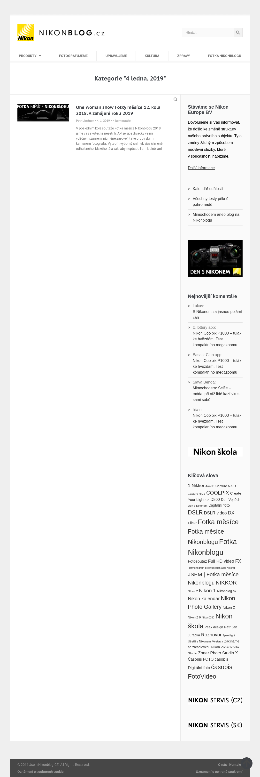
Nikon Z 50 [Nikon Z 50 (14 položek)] (208, 617)
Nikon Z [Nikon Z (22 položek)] (229, 607)
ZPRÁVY (183, 56)
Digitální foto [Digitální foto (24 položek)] (219, 505)
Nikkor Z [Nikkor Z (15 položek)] (193, 591)
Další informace (201, 168)
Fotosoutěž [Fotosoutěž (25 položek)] (197, 561)
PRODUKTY (30, 56)
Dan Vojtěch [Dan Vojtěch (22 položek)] (230, 500)
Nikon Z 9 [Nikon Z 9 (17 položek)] (194, 617)
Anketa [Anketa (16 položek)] (210, 486)
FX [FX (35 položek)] (238, 561)
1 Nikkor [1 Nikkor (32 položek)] (196, 485)
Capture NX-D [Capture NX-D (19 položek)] (225, 486)
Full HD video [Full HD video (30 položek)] (221, 561)
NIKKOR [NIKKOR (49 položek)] (226, 582)
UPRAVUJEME (116, 56)
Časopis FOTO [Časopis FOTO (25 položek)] (201, 659)
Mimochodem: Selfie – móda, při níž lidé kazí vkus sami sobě (216, 394)
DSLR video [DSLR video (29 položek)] (215, 513)
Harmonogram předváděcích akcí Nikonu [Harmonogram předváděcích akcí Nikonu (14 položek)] (211, 567)
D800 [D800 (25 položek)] (215, 499)
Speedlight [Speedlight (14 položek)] (229, 635)
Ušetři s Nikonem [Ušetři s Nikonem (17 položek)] (199, 641)
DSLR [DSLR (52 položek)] (195, 512)
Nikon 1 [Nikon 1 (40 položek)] (207, 590)
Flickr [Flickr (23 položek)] (192, 523)
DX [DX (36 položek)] (231, 512)
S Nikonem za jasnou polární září (217, 315)
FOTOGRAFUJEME (73, 56)
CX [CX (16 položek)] (207, 500)
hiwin (197, 410)
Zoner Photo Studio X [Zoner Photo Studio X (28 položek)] (218, 652)
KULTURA (152, 56)
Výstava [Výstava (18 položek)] (217, 641)
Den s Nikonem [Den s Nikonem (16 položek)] (197, 505)
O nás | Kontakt (229, 765)
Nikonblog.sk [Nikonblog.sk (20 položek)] (226, 591)
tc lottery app (204, 327)
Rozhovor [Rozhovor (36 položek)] (211, 634)
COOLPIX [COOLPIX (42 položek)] (217, 493)
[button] (175, 99)
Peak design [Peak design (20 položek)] (214, 627)
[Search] (238, 32)
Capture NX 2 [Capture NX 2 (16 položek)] (196, 493)
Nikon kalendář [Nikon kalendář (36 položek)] (204, 598)
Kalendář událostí (208, 189)
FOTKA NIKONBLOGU (224, 56)
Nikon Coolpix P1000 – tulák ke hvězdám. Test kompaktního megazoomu (217, 339)
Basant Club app (207, 355)
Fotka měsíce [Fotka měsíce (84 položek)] (218, 522)
